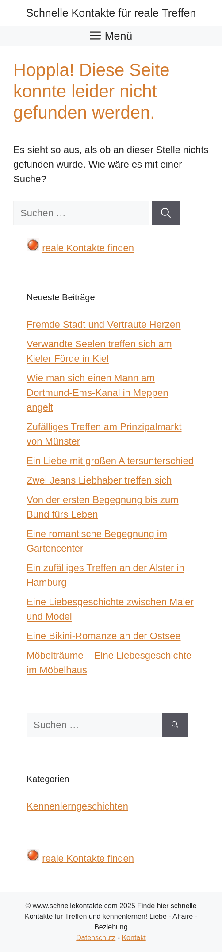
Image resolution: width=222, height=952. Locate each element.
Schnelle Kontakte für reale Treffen (111, 13)
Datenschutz (95, 937)
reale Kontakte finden (88, 247)
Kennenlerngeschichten (77, 806)
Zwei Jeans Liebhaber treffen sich (99, 480)
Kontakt (133, 937)
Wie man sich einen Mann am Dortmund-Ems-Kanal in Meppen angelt (97, 392)
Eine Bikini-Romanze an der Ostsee (104, 635)
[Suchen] (166, 213)
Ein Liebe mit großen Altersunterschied (110, 460)
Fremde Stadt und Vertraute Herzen (104, 324)
